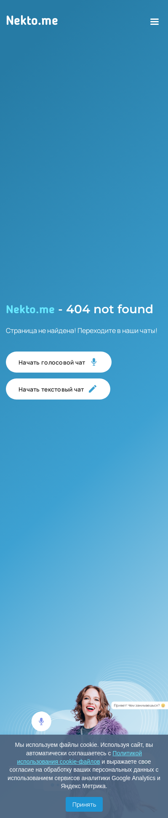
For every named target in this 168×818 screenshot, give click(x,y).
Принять (84, 804)
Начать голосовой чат (59, 362)
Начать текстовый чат (58, 389)
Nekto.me (32, 21)
